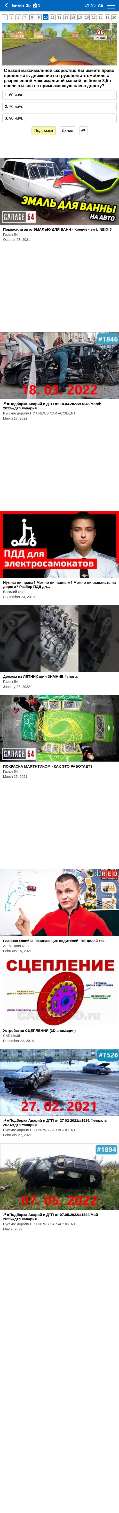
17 (94, 17)
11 (53, 17)
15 (80, 17)
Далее (67, 130)
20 (114, 17)
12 (59, 17)
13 (66, 17)
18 (101, 17)
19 (107, 17)
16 (87, 17)
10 (46, 17)
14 (73, 17)
